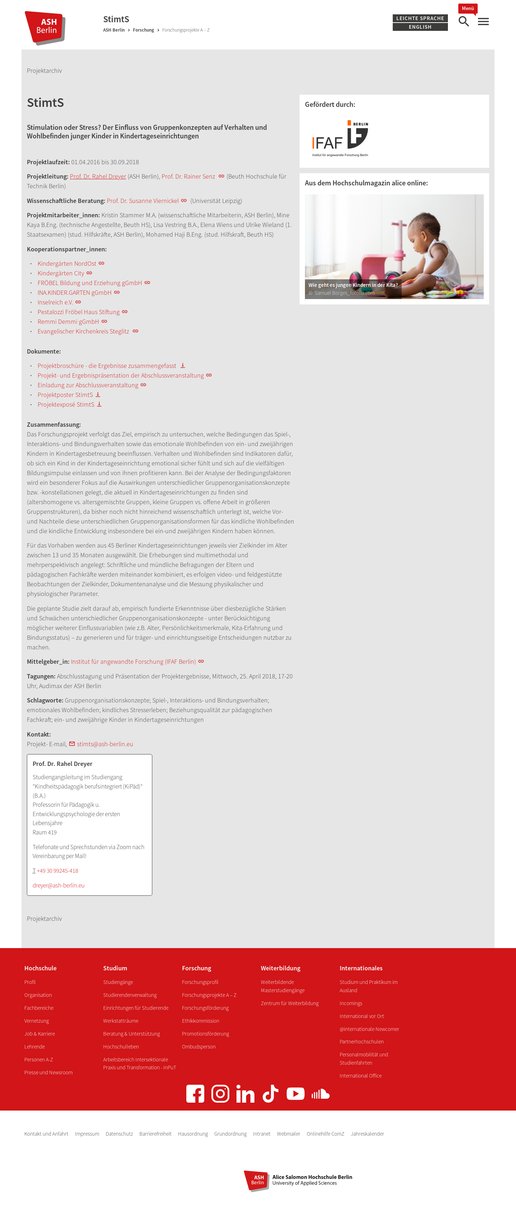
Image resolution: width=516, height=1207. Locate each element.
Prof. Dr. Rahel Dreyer (98, 176)
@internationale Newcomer (369, 1029)
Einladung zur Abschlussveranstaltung (88, 385)
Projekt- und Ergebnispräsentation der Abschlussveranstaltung (121, 375)
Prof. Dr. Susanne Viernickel (143, 201)
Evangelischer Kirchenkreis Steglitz (84, 331)
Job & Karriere (39, 1033)
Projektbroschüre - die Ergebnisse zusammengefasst (108, 365)
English (420, 26)
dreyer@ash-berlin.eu (59, 885)
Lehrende (34, 1046)
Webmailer (289, 1133)
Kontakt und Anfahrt (47, 1133)
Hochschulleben (121, 1046)
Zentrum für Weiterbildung (290, 1003)
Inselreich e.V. (55, 302)
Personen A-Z (38, 1059)
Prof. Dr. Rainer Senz (188, 176)
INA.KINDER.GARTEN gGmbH (75, 292)
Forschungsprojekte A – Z (209, 994)
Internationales (361, 968)
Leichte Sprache (420, 18)
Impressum (87, 1133)
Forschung (143, 30)
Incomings (351, 1003)
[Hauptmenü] (483, 22)
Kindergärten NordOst (67, 263)
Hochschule (40, 968)
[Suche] (464, 22)
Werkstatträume (120, 1020)
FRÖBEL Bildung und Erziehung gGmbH (90, 283)
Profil (30, 982)
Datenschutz (120, 1133)
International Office (361, 1075)
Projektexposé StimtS (66, 404)
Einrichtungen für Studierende (135, 1007)
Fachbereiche (38, 1007)
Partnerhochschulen (362, 1041)
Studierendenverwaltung (130, 994)
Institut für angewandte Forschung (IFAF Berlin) (133, 661)
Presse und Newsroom (48, 1072)
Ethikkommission (200, 1020)
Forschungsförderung (205, 1007)
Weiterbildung (280, 968)
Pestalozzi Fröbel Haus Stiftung (79, 312)
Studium (115, 968)
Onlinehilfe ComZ (326, 1133)
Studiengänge (118, 982)
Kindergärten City (61, 273)
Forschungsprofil (200, 982)
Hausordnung (193, 1133)
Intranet (262, 1133)
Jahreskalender (367, 1133)
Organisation (38, 994)
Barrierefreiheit (156, 1133)
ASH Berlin (114, 30)
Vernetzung (36, 1020)
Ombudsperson (199, 1046)
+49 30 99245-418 (57, 871)
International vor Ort (362, 1016)
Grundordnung (231, 1133)
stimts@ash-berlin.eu (105, 744)
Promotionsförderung (205, 1033)
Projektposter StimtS (65, 394)
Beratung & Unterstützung (131, 1033)
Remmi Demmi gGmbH (68, 321)
